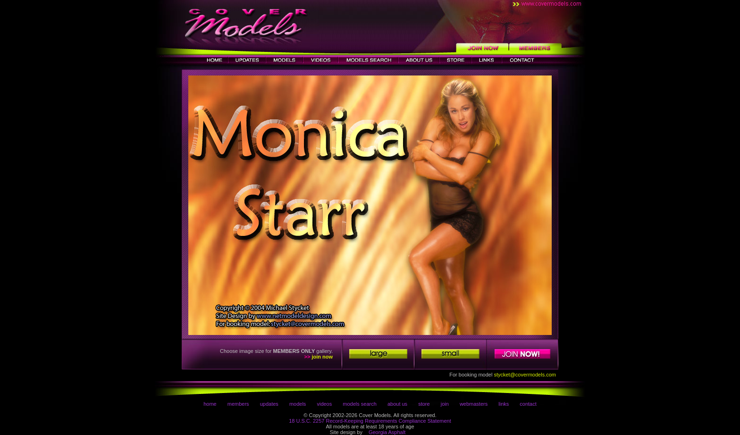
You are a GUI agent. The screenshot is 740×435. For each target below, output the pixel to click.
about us (397, 404)
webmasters (474, 404)
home (210, 404)
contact (528, 404)
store (423, 404)
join (445, 404)
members (238, 404)
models (297, 404)
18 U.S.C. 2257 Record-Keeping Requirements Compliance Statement (370, 421)
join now (322, 357)
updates (269, 404)
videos (324, 404)
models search (360, 404)
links (503, 404)
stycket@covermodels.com (525, 374)
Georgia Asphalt (387, 432)
